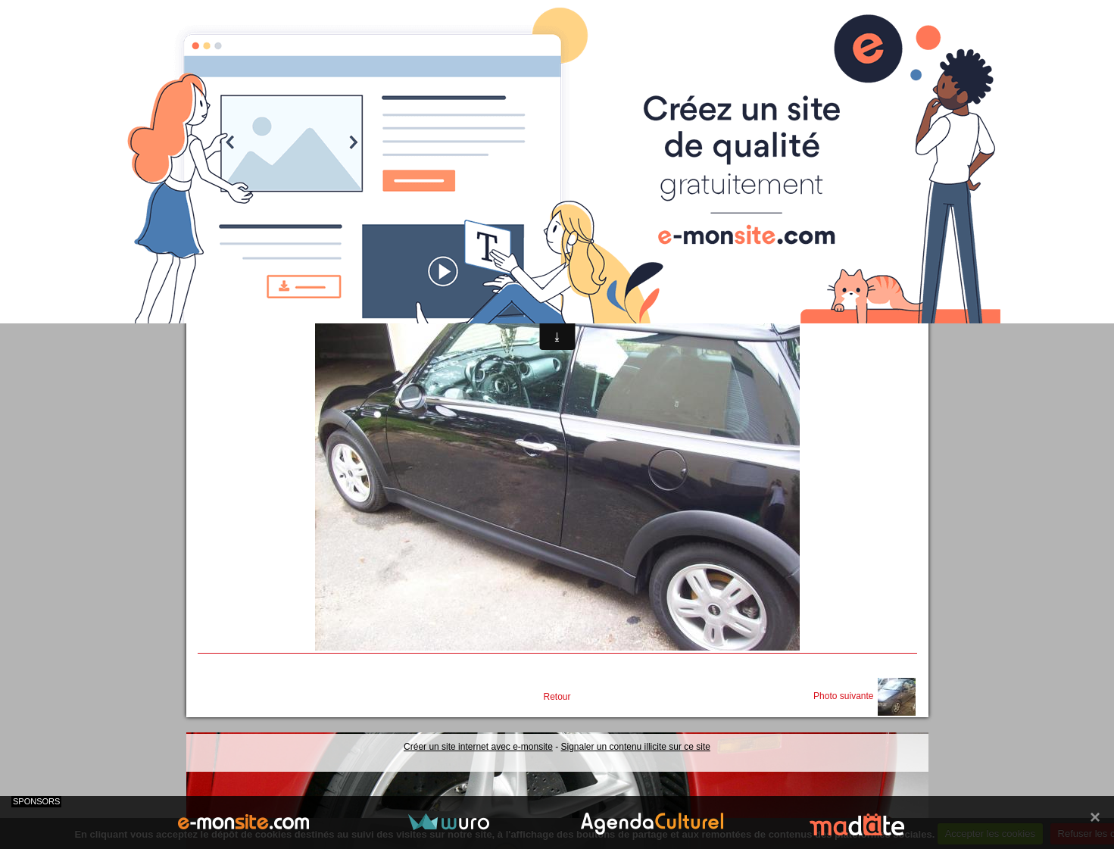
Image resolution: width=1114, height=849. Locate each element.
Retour (556, 696)
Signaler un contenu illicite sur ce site (635, 746)
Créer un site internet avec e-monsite (478, 746)
